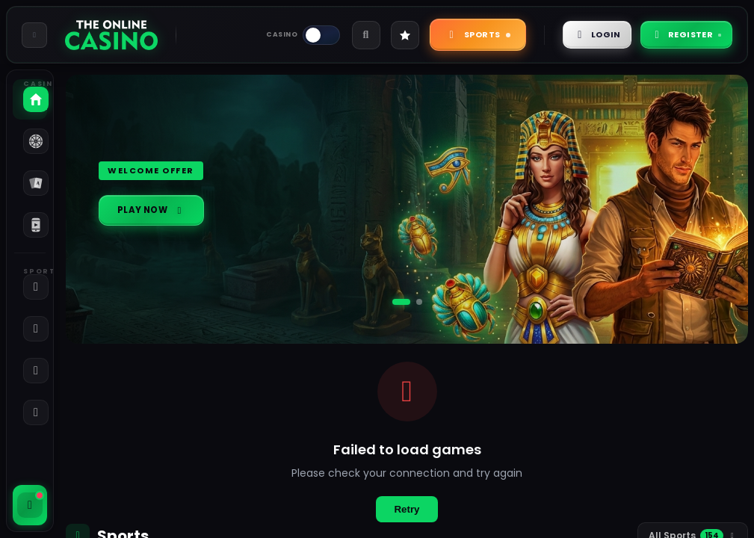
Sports (452, 34)
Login (577, 34)
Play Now (157, 210)
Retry (406, 509)
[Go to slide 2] (419, 302)
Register (679, 34)
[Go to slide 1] (401, 302)
